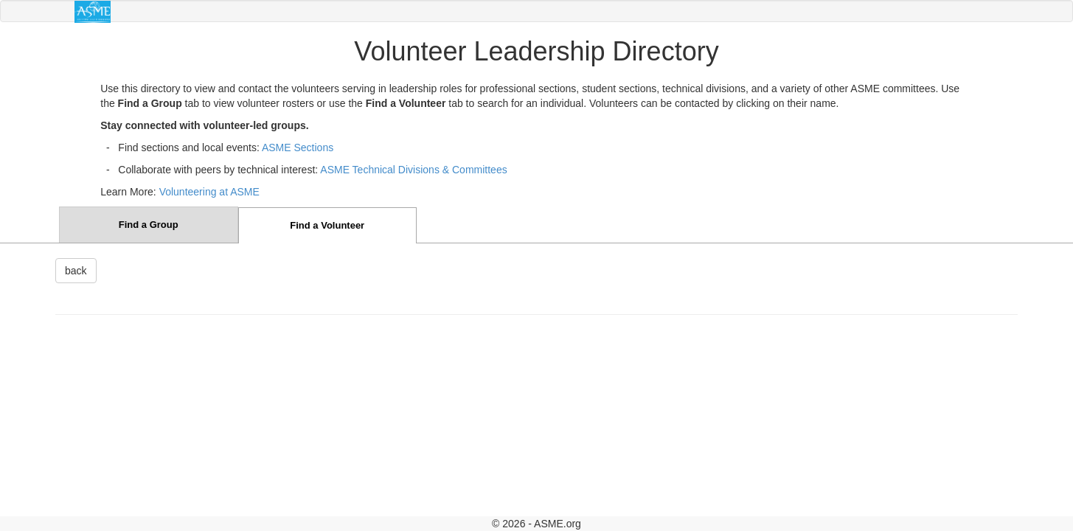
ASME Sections (297, 147)
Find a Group (148, 224)
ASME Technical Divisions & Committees (413, 170)
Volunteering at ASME (209, 192)
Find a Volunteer (327, 225)
